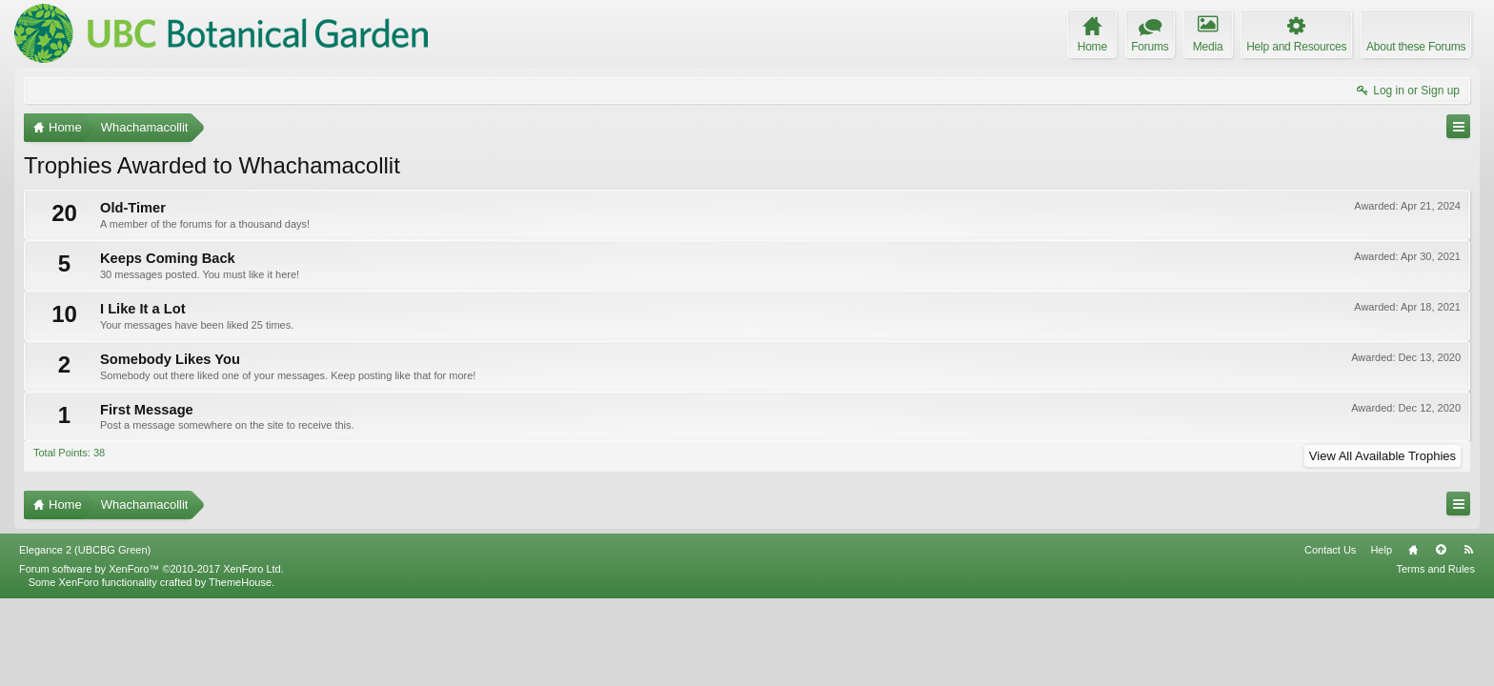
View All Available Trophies (1382, 456)
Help (1381, 637)
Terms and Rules (1435, 655)
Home (1413, 637)
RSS (1468, 637)
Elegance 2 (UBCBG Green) (85, 637)
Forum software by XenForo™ (151, 655)
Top (1440, 637)
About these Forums (1415, 46)
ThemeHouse (240, 669)
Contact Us (1330, 637)
